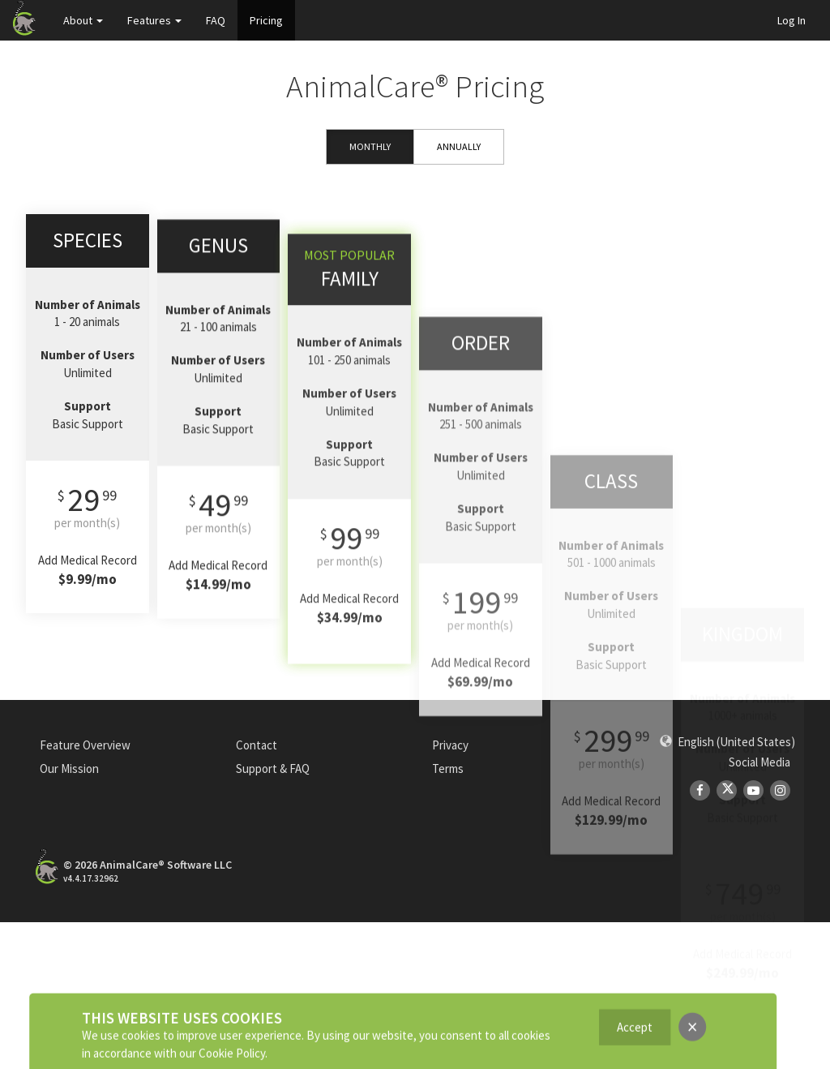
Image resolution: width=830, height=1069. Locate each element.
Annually (459, 146)
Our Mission (69, 768)
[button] (727, 741)
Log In (791, 20)
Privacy (450, 745)
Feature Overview (85, 745)
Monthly (370, 146)
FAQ (215, 20)
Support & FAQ (273, 768)
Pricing (266, 20)
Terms (448, 768)
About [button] (83, 20)
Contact (256, 745)
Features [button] (154, 20)
